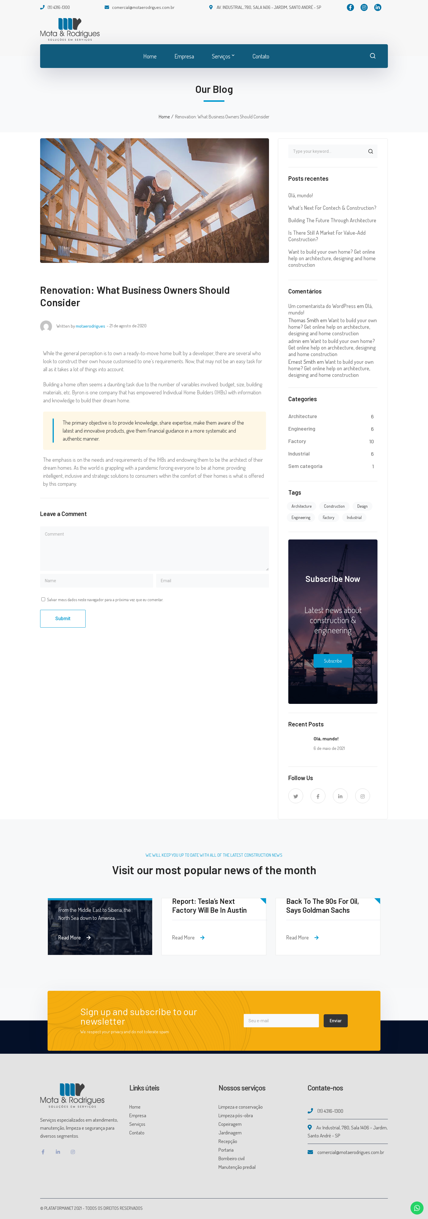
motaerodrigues (90, 326)
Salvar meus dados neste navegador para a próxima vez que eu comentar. (105, 599)
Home (164, 117)
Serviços (137, 1124)
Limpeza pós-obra (235, 1115)
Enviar (336, 1020)
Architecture (302, 416)
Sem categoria (305, 466)
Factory (297, 441)
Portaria (226, 1150)
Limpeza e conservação (240, 1107)
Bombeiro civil (231, 1158)
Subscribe (333, 661)
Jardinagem (230, 1132)
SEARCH (370, 151)
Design (362, 506)
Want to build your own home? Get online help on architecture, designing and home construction (332, 258)
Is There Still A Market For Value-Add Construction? (327, 235)
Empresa (137, 1115)
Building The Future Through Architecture (332, 220)
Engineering (301, 428)
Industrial (299, 453)
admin (294, 341)
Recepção (227, 1141)
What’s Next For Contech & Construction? (332, 207)
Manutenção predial (237, 1167)
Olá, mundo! (300, 195)
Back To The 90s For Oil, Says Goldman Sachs (322, 905)
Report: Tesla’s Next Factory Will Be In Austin (209, 905)
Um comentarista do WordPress (322, 306)
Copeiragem (230, 1124)
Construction (334, 506)
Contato (136, 1132)
